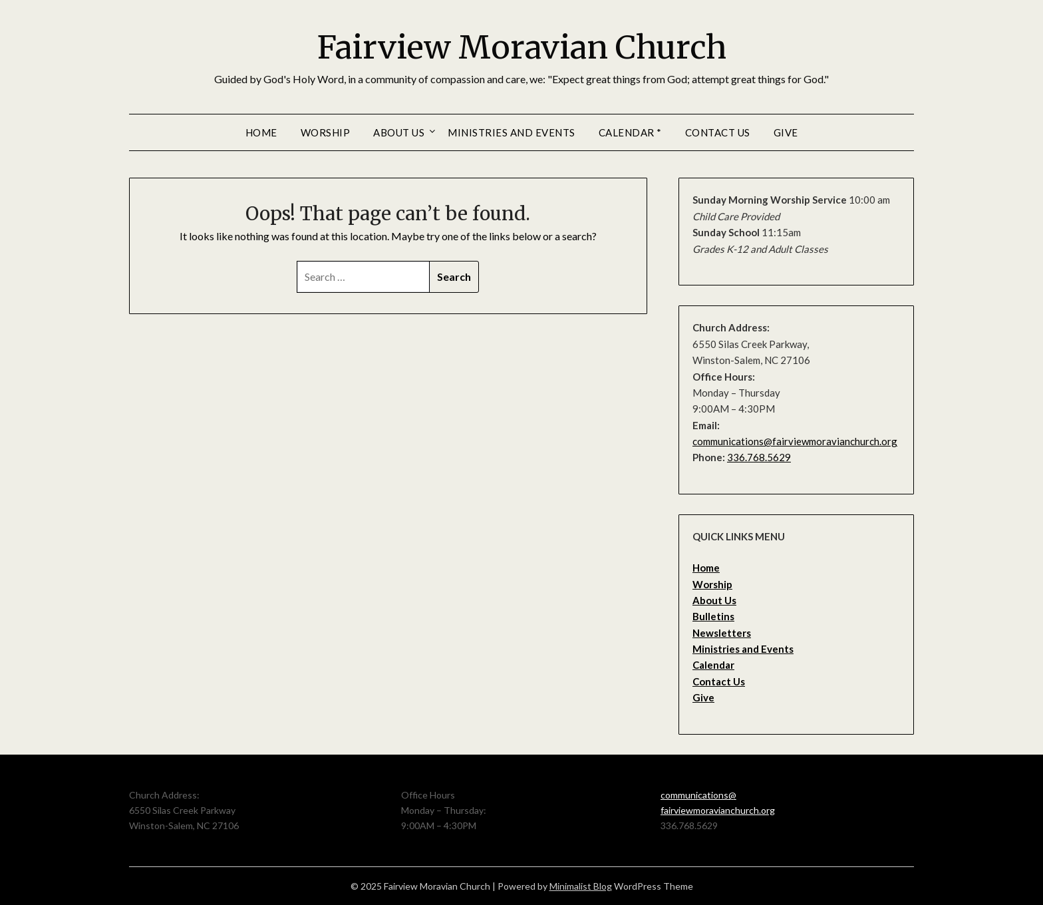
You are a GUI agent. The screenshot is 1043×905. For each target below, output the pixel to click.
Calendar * (630, 132)
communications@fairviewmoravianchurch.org (794, 441)
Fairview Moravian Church (521, 47)
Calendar (713, 665)
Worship (326, 132)
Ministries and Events (511, 132)
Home (261, 132)
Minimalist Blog (580, 886)
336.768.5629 (759, 457)
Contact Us (717, 132)
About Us (398, 132)
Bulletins (713, 616)
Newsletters (721, 633)
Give (786, 132)
